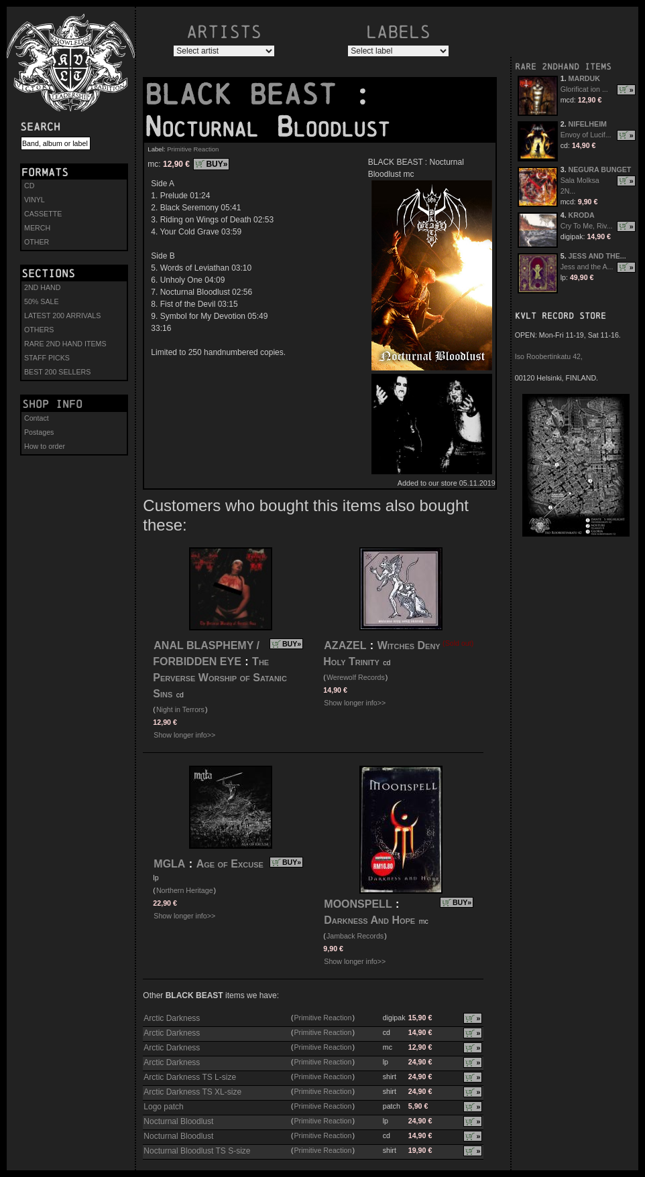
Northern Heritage (184, 890)
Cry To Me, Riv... (587, 226)
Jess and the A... (587, 267)
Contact (36, 418)
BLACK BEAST (248, 94)
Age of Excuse (229, 864)
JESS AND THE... (597, 256)
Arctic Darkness (171, 1018)
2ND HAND (42, 287)
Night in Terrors (180, 709)
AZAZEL (345, 645)
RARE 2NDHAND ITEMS (563, 67)
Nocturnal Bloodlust (178, 1121)
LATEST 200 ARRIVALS (62, 315)
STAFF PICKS (47, 358)
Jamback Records (355, 936)
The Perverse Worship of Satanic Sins (220, 677)
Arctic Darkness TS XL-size (192, 1092)
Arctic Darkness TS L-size (189, 1077)
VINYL (34, 200)
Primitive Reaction (193, 149)
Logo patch (163, 1106)
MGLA (169, 864)
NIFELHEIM (588, 124)
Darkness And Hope (369, 920)
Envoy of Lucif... (586, 135)
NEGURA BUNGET (600, 169)
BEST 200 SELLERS (57, 372)
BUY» (216, 164)
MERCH (37, 228)
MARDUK (584, 78)
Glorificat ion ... (584, 89)
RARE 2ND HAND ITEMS (65, 344)
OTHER (36, 242)
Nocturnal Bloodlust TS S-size (196, 1151)
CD (29, 186)
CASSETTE (43, 214)
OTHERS (39, 330)
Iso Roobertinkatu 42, (549, 356)
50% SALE (41, 301)
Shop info (52, 404)
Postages (39, 432)
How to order (44, 446)
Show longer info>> (184, 735)
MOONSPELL (358, 904)
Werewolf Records (356, 677)
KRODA (582, 215)
